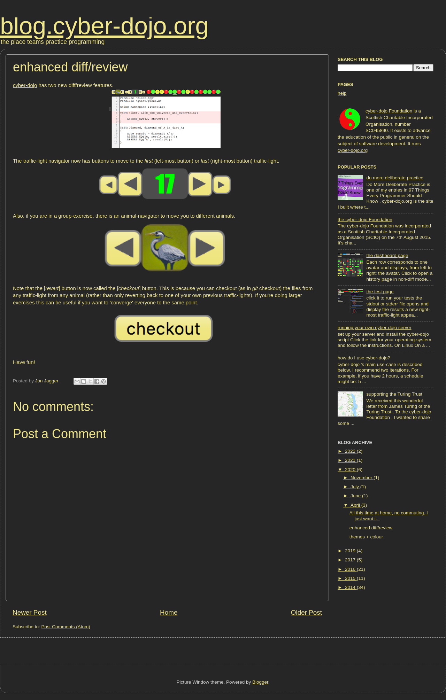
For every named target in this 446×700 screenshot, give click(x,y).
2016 (351, 569)
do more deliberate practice (394, 177)
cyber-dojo (25, 85)
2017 (351, 559)
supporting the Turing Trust (394, 394)
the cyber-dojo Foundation (365, 219)
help (342, 93)
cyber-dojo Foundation (389, 111)
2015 (351, 578)
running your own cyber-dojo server (375, 327)
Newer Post (30, 612)
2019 (351, 550)
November (362, 477)
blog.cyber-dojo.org (104, 25)
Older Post (306, 612)
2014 (351, 587)
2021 (351, 460)
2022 (351, 451)
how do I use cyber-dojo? (364, 357)
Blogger (260, 682)
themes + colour (366, 536)
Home (168, 612)
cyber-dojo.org (353, 150)
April (356, 505)
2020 (351, 469)
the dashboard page (387, 255)
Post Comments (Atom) (65, 626)
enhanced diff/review (371, 527)
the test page (379, 291)
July (355, 486)
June (356, 495)
